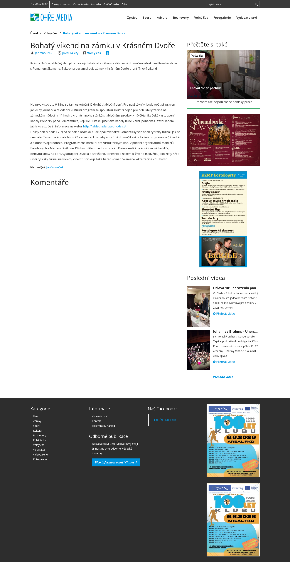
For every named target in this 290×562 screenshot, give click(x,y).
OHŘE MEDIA (165, 419)
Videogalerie (40, 454)
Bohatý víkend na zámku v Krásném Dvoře (94, 33)
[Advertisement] (105, 87)
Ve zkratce (39, 449)
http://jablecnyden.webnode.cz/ (104, 126)
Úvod (34, 33)
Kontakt (96, 421)
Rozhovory (181, 18)
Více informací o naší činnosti (116, 462)
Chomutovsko (81, 4)
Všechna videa (223, 377)
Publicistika (39, 440)
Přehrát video (224, 314)
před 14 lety (70, 53)
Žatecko (125, 4)
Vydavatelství (246, 18)
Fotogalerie (222, 18)
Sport (147, 18)
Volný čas (201, 18)
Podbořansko (111, 4)
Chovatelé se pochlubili (207, 88)
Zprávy (132, 18)
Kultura (162, 18)
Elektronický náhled (103, 426)
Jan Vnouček (44, 53)
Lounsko (96, 4)
